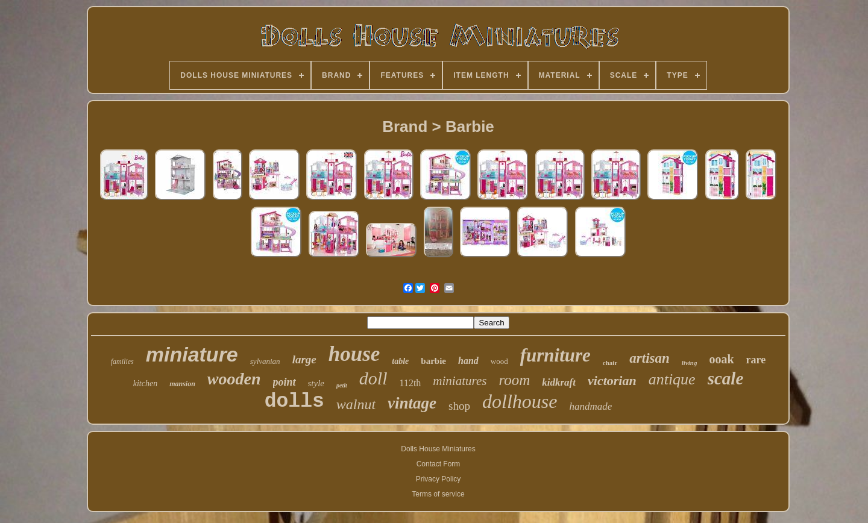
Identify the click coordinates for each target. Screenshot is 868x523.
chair (610, 362)
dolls (294, 401)
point (284, 382)
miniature (192, 354)
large (304, 359)
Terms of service (438, 494)
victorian (612, 380)
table (400, 361)
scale (726, 378)
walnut (356, 404)
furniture (555, 355)
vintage (412, 403)
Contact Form (439, 464)
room (514, 380)
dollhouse (519, 401)
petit (341, 385)
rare (756, 360)
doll (373, 378)
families (122, 361)
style (316, 383)
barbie (433, 361)
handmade (590, 406)
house (354, 354)
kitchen (145, 383)
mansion (182, 384)
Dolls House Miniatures (438, 449)
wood (499, 361)
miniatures (459, 381)
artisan (649, 358)
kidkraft (559, 382)
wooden (234, 378)
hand (468, 360)
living (689, 362)
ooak (721, 359)
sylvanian (265, 361)
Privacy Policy (438, 479)
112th (410, 383)
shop (459, 405)
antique (672, 379)
